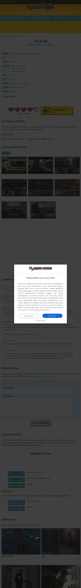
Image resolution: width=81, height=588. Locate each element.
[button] (40, 321)
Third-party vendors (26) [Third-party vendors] (38, 296)
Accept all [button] (52, 316)
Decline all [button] (29, 316)
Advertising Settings (32, 307)
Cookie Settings (34, 310)
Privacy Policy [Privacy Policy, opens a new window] (45, 310)
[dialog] (40, 294)
